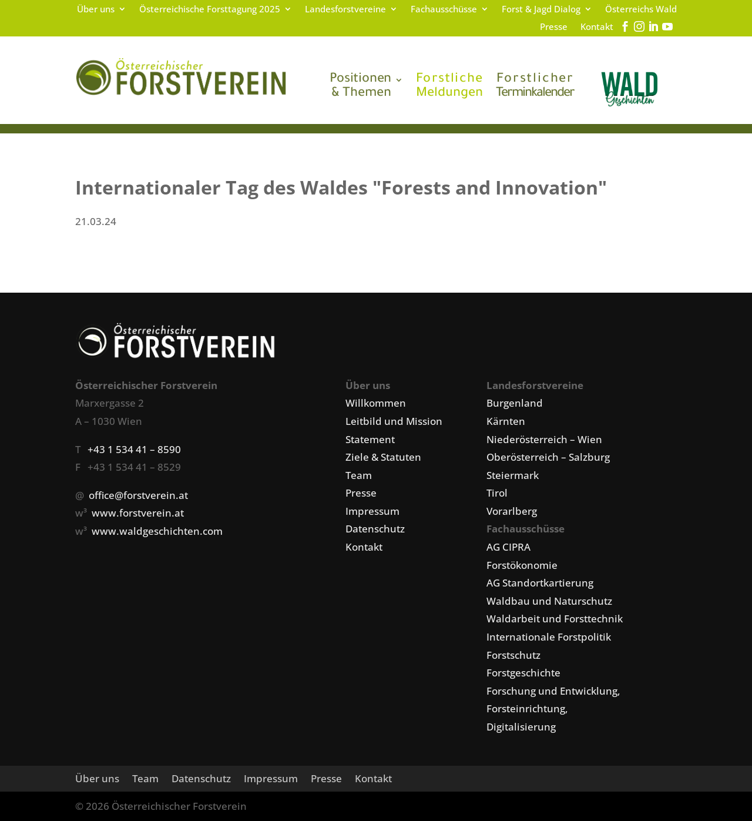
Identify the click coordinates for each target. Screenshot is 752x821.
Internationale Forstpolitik (548, 637)
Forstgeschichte (523, 672)
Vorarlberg (511, 511)
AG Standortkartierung (539, 582)
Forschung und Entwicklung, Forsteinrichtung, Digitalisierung (553, 708)
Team (358, 475)
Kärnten (505, 421)
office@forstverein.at (138, 495)
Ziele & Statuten (383, 457)
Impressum (372, 511)
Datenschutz (375, 528)
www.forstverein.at (138, 513)
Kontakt (596, 27)
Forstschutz (513, 655)
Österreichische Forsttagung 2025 (209, 10)
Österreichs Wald (641, 10)
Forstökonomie (522, 565)
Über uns (96, 10)
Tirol (497, 493)
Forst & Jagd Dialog (541, 10)
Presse (554, 27)
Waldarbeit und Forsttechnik (554, 618)
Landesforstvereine (345, 10)
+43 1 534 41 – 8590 (134, 449)
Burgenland (514, 403)
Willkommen (375, 403)
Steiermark (512, 475)
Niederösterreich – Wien (544, 439)
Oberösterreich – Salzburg (548, 457)
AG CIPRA (508, 547)
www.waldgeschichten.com (157, 531)
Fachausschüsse (444, 10)
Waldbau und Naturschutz (549, 601)
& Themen (360, 87)
